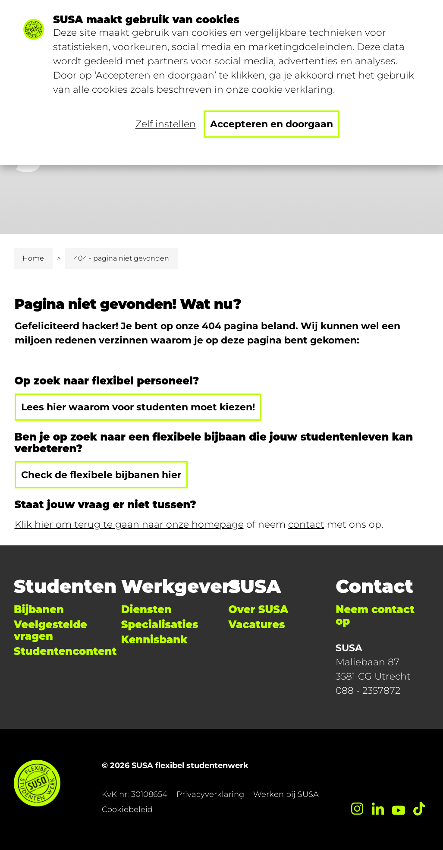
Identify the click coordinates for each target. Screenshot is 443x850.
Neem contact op (375, 615)
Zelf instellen (165, 124)
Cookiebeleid (127, 809)
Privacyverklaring (210, 794)
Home (33, 258)
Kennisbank (154, 639)
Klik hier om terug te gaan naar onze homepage (129, 524)
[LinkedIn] (378, 808)
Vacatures (257, 624)
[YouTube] (398, 808)
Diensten (146, 609)
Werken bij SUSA (286, 794)
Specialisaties (159, 624)
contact (306, 524)
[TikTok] (419, 808)
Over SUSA (259, 609)
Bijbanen (39, 609)
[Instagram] (357, 808)
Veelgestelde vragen (50, 630)
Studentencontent (65, 651)
